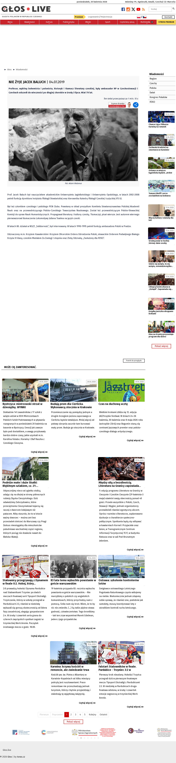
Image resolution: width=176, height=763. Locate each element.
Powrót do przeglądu (134, 361)
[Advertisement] (88, 45)
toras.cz (21, 756)
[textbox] (160, 9)
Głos (9, 69)
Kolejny (92, 714)
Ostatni (103, 714)
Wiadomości (22, 69)
